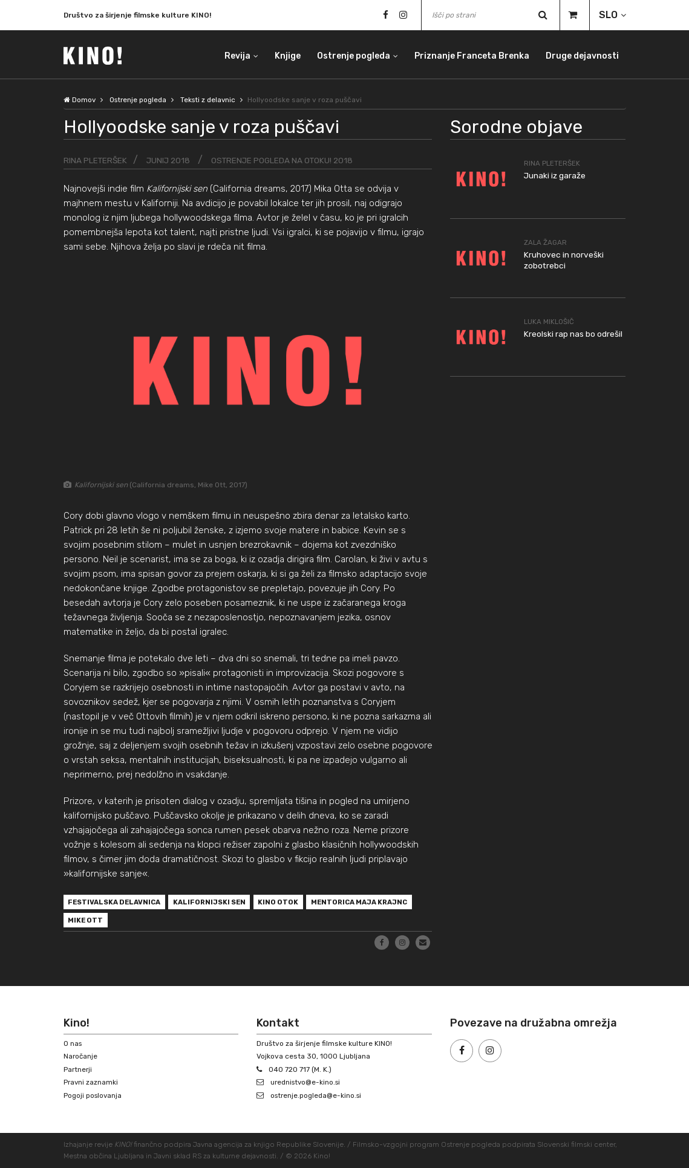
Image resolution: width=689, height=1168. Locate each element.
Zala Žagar (546, 242)
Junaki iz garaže (555, 175)
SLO (608, 15)
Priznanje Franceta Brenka (471, 54)
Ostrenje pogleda (352, 54)
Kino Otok (290, 903)
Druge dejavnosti (582, 54)
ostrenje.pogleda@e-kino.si (318, 1095)
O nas (73, 1043)
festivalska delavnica (117, 903)
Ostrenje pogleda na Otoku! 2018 (288, 160)
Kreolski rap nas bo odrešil (573, 333)
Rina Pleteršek (96, 160)
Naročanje (81, 1057)
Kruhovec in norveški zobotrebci (564, 260)
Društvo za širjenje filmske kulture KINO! (137, 16)
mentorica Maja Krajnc (119, 922)
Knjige (286, 54)
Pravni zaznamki (91, 1083)
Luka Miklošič (549, 321)
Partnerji (78, 1069)
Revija (235, 54)
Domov (80, 100)
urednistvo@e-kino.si (307, 1083)
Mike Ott (202, 922)
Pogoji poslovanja (94, 1095)
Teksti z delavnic (212, 100)
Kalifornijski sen (218, 903)
